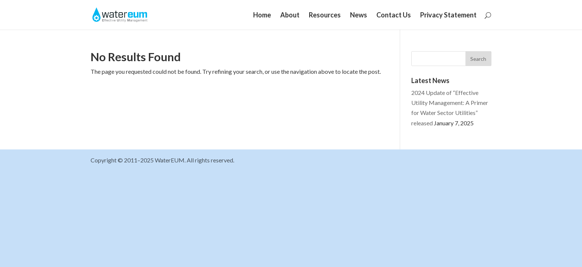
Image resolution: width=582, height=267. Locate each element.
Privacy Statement (448, 15)
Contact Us (393, 15)
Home (262, 15)
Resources (325, 15)
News (358, 15)
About (290, 15)
